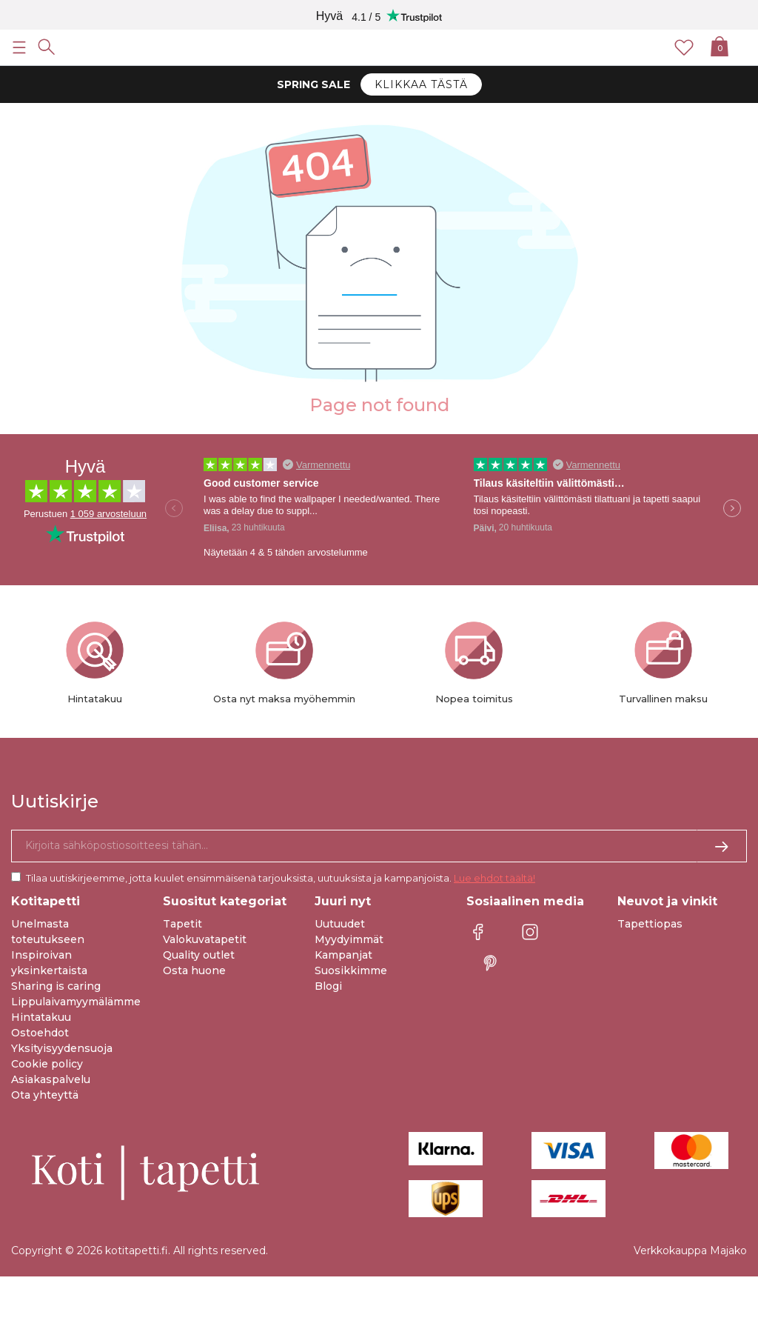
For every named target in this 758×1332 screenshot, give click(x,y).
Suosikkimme (351, 970)
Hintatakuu (41, 1017)
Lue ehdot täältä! (494, 878)
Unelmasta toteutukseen (47, 931)
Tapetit (182, 923)
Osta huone (194, 970)
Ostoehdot (40, 1032)
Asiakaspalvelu (50, 1079)
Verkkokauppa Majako (690, 1250)
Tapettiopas (649, 923)
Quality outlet (199, 955)
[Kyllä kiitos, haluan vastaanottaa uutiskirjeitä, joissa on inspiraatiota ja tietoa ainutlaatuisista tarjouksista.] (379, 846)
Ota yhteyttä (44, 1095)
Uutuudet (340, 923)
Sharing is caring (56, 986)
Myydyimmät (349, 939)
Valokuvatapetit (204, 939)
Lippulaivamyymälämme (76, 1001)
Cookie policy (47, 1063)
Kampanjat (343, 955)
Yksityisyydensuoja (62, 1048)
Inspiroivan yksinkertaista (49, 962)
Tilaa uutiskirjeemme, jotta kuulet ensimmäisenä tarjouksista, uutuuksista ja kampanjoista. (280, 878)
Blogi (328, 986)
